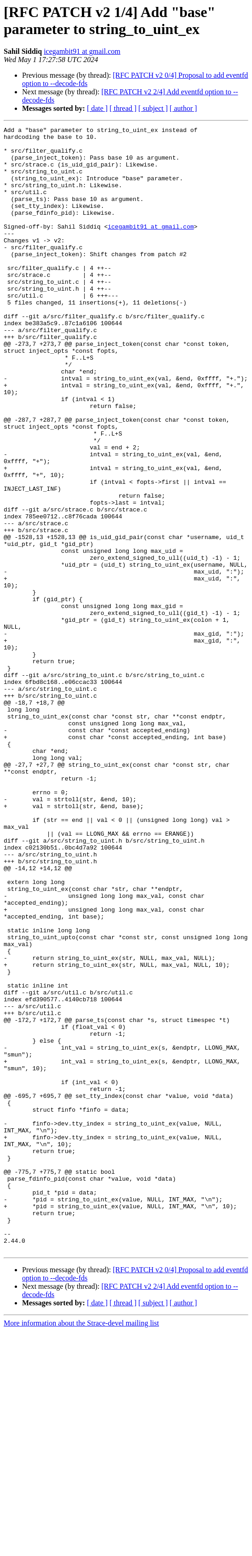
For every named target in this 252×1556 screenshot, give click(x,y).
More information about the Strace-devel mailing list (81, 1548)
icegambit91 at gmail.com (82, 51)
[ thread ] (123, 108)
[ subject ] (153, 108)
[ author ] (183, 108)
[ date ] (97, 108)
